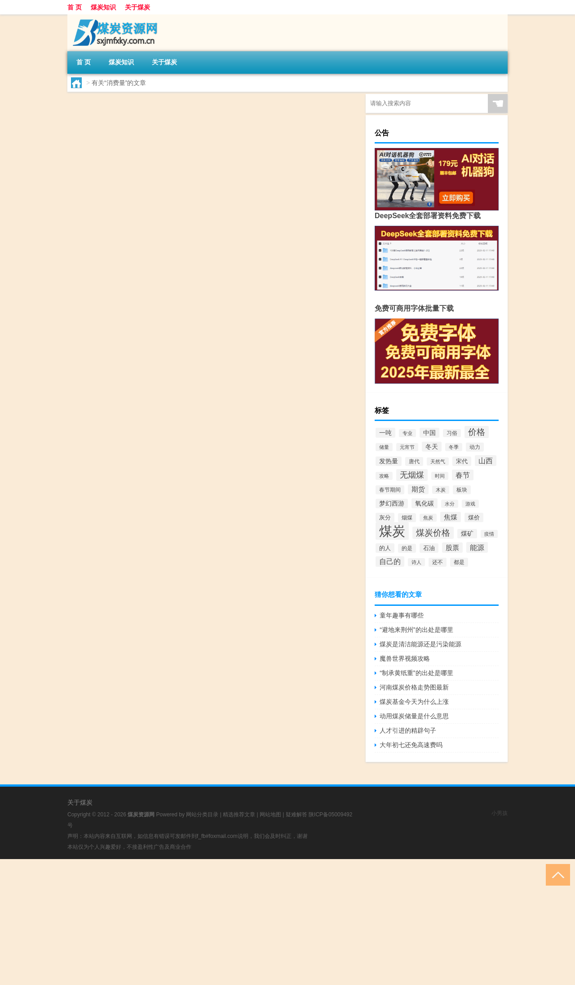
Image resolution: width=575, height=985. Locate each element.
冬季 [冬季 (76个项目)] (454, 447)
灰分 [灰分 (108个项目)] (385, 517)
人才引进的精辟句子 (408, 730)
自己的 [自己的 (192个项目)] (390, 561)
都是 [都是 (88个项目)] (459, 562)
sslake (97, 294)
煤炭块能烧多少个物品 (189, 172)
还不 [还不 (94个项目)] (437, 562)
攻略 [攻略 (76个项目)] (384, 476)
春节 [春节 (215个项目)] (463, 475)
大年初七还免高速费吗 (411, 744)
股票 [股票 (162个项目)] (452, 547)
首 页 (74, 7)
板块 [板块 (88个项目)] (461, 490)
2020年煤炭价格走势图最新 (199, 380)
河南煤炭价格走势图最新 (414, 687)
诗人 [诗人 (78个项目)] (416, 562)
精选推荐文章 (239, 814)
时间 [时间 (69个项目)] (440, 476)
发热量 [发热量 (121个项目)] (388, 461)
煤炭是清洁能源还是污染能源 (420, 644)
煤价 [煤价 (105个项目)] (474, 517)
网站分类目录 (202, 814)
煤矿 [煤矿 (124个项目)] (467, 533)
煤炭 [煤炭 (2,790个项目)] (392, 531)
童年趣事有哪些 (402, 615)
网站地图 (270, 814)
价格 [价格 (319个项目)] (476, 432)
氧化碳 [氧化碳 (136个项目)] (424, 503)
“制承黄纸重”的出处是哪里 (416, 672)
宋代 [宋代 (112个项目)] (462, 461)
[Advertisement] (269, 922)
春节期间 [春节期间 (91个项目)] (390, 490)
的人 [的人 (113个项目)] (385, 548)
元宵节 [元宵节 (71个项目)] (407, 447)
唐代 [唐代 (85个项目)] (414, 461)
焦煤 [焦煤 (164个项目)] (450, 517)
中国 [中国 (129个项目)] (429, 432)
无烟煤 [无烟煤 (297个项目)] (412, 474)
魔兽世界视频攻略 (405, 658)
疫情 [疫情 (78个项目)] (489, 534)
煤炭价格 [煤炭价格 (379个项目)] (433, 532)
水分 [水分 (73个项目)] (450, 503)
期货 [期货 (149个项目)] (418, 489)
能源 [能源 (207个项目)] (477, 547)
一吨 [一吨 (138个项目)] (385, 432)
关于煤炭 (137, 7)
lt (91, 155)
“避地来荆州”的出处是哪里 (416, 629)
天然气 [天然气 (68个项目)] (437, 461)
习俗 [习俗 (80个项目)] (452, 433)
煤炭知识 (103, 7)
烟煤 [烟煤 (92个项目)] (407, 518)
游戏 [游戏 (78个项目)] (470, 503)
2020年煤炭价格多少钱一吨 (199, 241)
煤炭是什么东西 (175, 311)
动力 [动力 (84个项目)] (474, 447)
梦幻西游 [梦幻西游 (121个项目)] (391, 503)
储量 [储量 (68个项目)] (384, 447)
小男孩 (499, 813)
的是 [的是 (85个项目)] (407, 548)
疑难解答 (296, 814)
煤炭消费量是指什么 (184, 103)
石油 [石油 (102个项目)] (429, 548)
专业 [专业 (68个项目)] (407, 433)
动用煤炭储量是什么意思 (414, 716)
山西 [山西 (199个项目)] (485, 461)
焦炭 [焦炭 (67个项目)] (428, 517)
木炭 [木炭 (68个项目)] (441, 489)
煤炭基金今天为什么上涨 (414, 701)
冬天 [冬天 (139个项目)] (431, 446)
